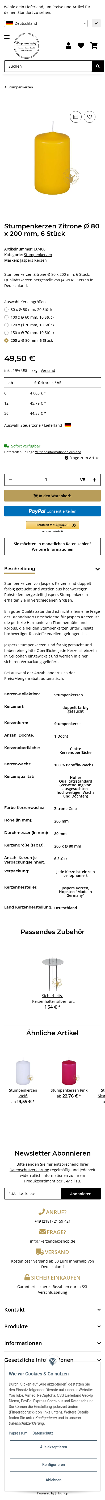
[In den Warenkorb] (8, 102)
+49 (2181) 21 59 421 (53, 1221)
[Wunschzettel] (80, 46)
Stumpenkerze (67, 723)
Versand (48, 370)
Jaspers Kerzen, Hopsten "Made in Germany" (75, 891)
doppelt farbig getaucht (75, 709)
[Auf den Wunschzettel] (89, 117)
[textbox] (45, 23)
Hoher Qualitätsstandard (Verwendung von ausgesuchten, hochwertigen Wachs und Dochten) (75, 787)
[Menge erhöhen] (94, 480)
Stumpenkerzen (38, 254)
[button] (68, 46)
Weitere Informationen (52, 549)
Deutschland (65, 907)
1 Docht (61, 736)
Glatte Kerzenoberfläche (75, 750)
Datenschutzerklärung (29, 1169)
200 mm (61, 821)
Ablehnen (53, 1480)
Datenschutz (42, 1433)
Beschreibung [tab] (19, 568)
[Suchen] (48, 66)
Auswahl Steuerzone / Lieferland (37, 425)
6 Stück (61, 858)
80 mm (60, 833)
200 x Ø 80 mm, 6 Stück (32, 340)
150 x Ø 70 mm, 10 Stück (32, 332)
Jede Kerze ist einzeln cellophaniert (75, 873)
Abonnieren (80, 1193)
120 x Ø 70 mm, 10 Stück (32, 324)
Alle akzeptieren (53, 1447)
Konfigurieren (53, 1464)
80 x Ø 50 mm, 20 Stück (31, 309)
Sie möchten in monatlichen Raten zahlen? (52, 546)
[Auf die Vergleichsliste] (76, 117)
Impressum (18, 1433)
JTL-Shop (61, 1493)
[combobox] (46, 23)
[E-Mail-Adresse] (32, 1193)
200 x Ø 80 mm (67, 846)
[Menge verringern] (10, 480)
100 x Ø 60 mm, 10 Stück (32, 317)
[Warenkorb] (94, 46)
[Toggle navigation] (7, 34)
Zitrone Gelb (65, 808)
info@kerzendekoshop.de (52, 1241)
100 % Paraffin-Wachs (73, 764)
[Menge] (46, 480)
